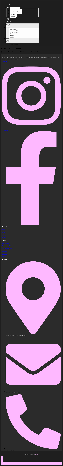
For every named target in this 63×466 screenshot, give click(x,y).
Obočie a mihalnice (14, 32)
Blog (8, 18)
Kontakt (9, 21)
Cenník (8, 19)
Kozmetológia (13, 29)
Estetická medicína (14, 30)
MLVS (36, 454)
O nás (8, 6)
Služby (8, 7)
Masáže (13, 16)
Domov (9, 4)
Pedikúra (12, 35)
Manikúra (12, 34)
